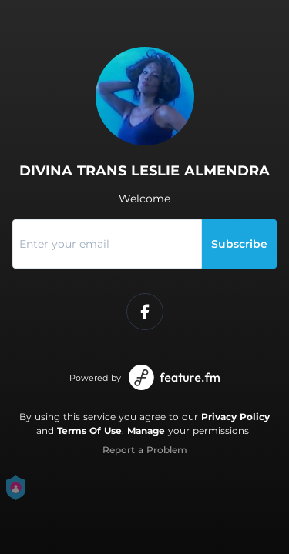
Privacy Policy (235, 416)
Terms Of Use (89, 430)
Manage (146, 430)
